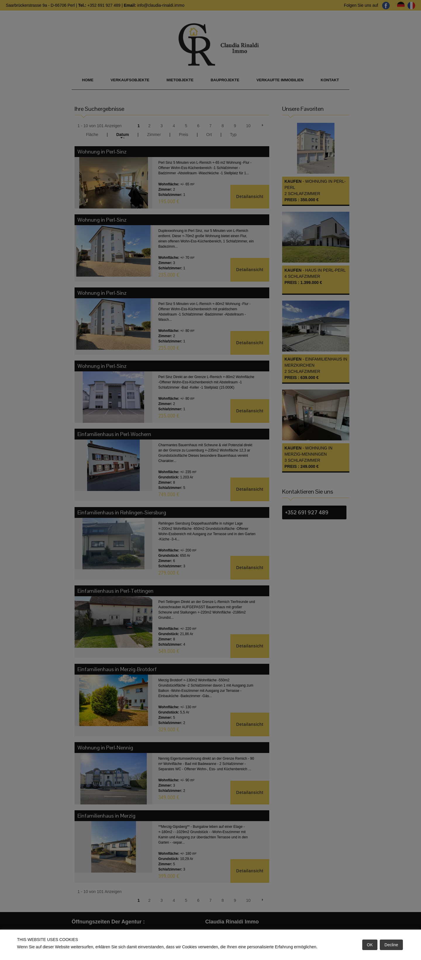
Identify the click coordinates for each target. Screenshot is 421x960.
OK (370, 944)
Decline (391, 944)
